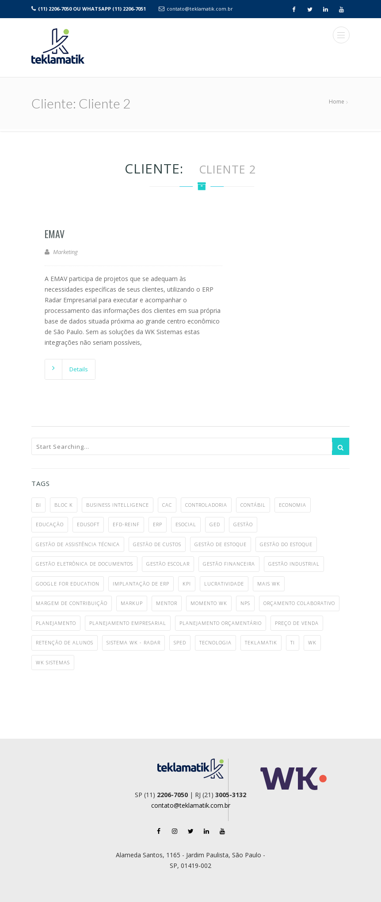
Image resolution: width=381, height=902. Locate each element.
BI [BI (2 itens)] (38, 504)
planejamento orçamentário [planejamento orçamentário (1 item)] (220, 623)
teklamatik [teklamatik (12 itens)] (261, 642)
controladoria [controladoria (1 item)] (206, 504)
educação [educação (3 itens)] (50, 524)
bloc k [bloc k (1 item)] (63, 504)
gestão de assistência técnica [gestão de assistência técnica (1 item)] (78, 544)
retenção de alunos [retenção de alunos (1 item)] (64, 642)
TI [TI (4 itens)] (292, 642)
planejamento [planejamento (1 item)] (56, 623)
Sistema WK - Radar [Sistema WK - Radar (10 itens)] (133, 642)
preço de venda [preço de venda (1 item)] (297, 623)
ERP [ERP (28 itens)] (157, 524)
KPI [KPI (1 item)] (187, 583)
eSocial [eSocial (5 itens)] (185, 524)
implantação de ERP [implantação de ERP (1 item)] (141, 583)
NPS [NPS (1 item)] (245, 603)
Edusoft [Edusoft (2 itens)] (88, 524)
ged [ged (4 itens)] (215, 524)
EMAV (55, 234)
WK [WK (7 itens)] (312, 642)
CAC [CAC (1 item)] (167, 504)
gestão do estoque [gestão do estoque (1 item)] (286, 544)
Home (336, 101)
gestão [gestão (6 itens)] (243, 524)
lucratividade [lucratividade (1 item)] (224, 583)
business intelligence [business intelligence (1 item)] (117, 504)
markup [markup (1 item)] (132, 603)
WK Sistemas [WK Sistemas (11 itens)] (53, 662)
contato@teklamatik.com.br (200, 8)
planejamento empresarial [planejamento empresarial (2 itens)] (127, 623)
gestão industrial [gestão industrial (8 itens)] (294, 563)
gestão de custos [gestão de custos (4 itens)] (157, 544)
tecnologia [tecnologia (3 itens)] (215, 642)
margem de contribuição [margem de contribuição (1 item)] (71, 603)
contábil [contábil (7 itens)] (253, 504)
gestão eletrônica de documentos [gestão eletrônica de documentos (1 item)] (84, 563)
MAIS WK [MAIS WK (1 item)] (268, 583)
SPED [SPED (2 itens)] (180, 642)
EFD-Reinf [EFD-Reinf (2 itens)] (126, 524)
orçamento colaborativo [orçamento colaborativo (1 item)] (299, 603)
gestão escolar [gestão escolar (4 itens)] (168, 563)
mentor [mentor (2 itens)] (166, 603)
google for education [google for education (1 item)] (67, 583)
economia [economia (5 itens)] (292, 504)
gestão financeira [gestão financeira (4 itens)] (229, 563)
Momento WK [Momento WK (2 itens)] (208, 603)
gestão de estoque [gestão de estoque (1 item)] (220, 544)
